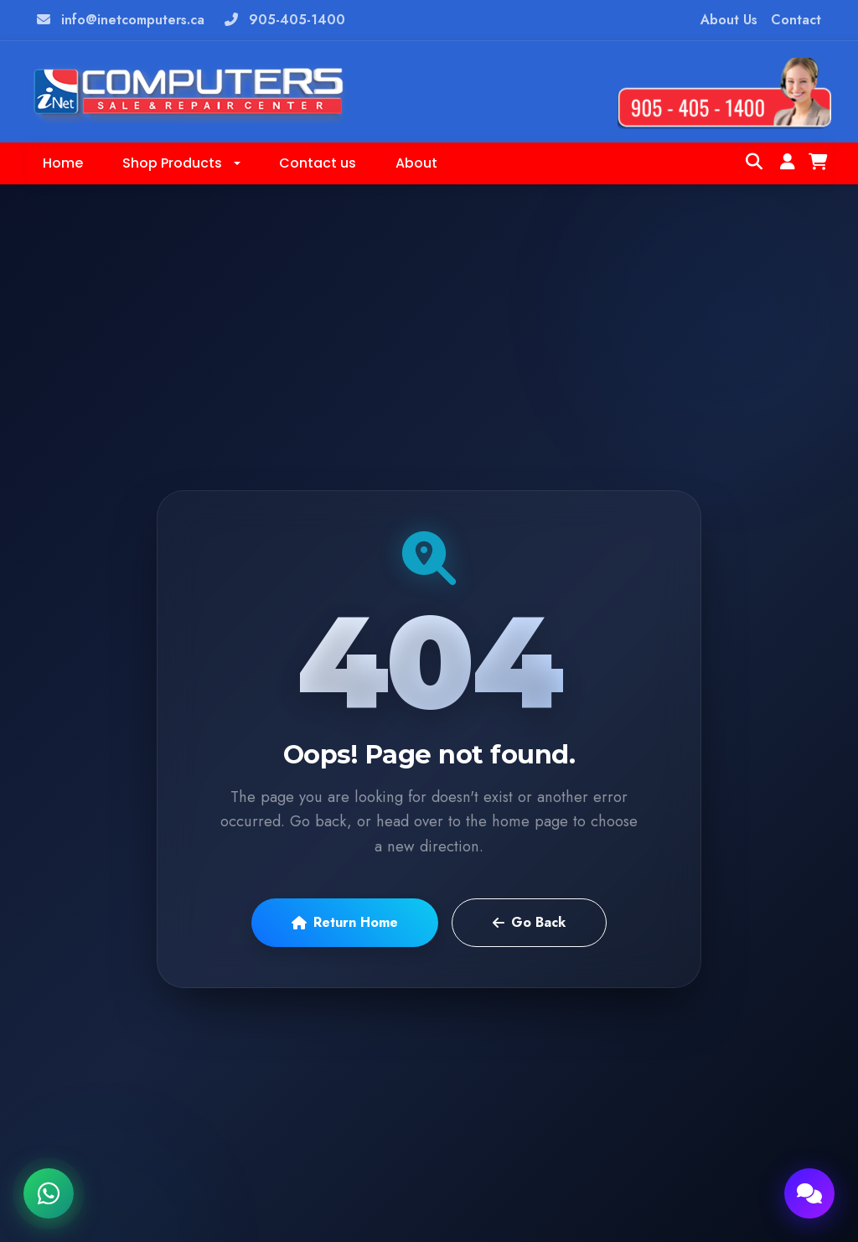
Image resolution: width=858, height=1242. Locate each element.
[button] (181, 163)
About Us (728, 19)
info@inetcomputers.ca (132, 19)
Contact (796, 19)
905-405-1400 (297, 19)
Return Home (345, 922)
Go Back (529, 922)
